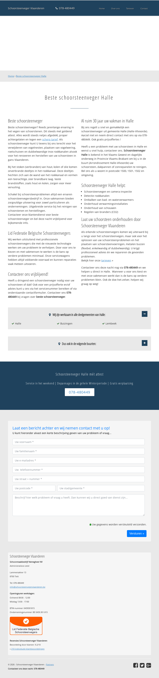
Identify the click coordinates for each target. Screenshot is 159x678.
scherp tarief (50, 139)
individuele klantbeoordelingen (28, 648)
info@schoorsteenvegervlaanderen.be (27, 587)
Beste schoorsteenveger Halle (31, 76)
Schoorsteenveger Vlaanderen (26, 8)
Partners (50, 664)
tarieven (106, 260)
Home (11, 76)
